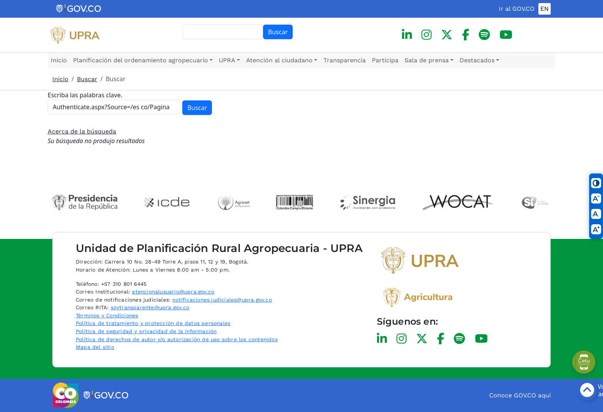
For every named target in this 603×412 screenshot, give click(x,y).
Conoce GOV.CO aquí (520, 395)
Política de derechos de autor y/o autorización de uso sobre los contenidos (177, 339)
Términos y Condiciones (107, 315)
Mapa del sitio (95, 347)
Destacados (477, 60)
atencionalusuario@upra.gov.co (173, 292)
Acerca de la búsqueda (82, 131)
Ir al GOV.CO (517, 8)
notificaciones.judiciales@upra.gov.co (222, 300)
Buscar (278, 32)
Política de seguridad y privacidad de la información (146, 331)
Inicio (59, 60)
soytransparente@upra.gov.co (150, 307)
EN (544, 8)
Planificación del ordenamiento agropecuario (140, 60)
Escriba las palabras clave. (85, 95)
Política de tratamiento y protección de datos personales (153, 323)
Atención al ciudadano (279, 60)
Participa (385, 60)
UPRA (227, 60)
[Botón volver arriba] (586, 390)
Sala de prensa (427, 60)
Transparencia (344, 60)
